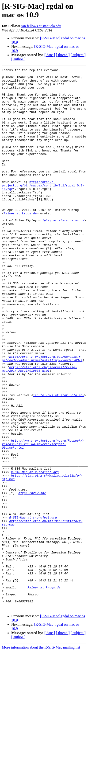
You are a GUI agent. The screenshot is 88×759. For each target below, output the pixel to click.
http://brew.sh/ (32, 578)
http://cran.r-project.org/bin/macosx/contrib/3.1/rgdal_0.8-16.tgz (43, 209)
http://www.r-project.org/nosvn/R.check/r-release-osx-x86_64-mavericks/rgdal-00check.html (44, 519)
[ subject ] (78, 55)
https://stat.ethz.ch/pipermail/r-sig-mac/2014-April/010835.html (39, 429)
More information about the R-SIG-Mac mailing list (41, 755)
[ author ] (18, 59)
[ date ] (49, 55)
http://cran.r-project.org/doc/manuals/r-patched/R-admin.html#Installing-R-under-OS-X (42, 416)
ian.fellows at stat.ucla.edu (41, 26)
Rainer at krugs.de (20, 242)
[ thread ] (63, 55)
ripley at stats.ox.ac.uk (62, 251)
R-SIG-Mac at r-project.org (35, 553)
